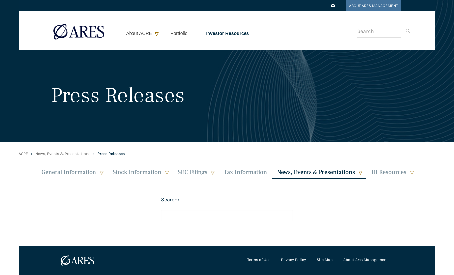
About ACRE (139, 33)
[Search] (379, 31)
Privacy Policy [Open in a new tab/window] (293, 259)
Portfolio (178, 33)
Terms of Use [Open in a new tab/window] (258, 259)
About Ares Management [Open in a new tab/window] (373, 5)
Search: (170, 199)
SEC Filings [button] (192, 172)
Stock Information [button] (137, 172)
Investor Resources (227, 33)
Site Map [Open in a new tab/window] (325, 259)
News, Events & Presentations (62, 153)
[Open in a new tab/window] (333, 6)
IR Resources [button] (388, 172)
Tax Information (245, 172)
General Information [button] (68, 172)
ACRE (23, 153)
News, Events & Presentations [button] (316, 172)
